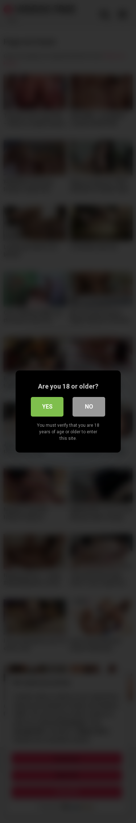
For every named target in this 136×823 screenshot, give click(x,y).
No (89, 406)
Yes (47, 406)
